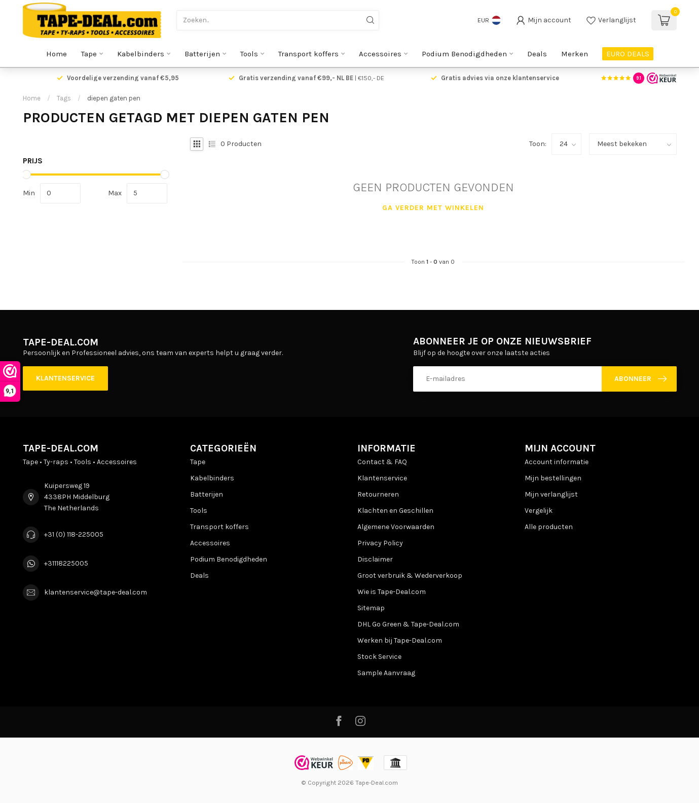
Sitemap (371, 608)
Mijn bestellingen (553, 478)
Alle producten (549, 526)
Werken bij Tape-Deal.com (399, 640)
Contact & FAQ (382, 462)
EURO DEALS (627, 53)
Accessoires (380, 53)
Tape (89, 53)
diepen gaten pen (113, 98)
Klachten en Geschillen (395, 510)
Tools (249, 53)
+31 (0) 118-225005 (73, 534)
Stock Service (379, 656)
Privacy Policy (380, 543)
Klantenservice (65, 378)
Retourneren (378, 494)
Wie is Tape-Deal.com (391, 591)
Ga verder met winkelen (433, 207)
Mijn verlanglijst (551, 494)
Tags (64, 98)
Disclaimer (375, 559)
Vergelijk (539, 510)
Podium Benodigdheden (464, 53)
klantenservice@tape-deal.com (95, 592)
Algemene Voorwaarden (395, 526)
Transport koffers (308, 53)
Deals (537, 53)
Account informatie (556, 462)
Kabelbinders (140, 53)
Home (56, 53)
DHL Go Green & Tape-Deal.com (408, 624)
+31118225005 (66, 563)
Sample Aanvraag (386, 673)
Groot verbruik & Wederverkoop (409, 575)
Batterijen (202, 53)
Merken (574, 53)
